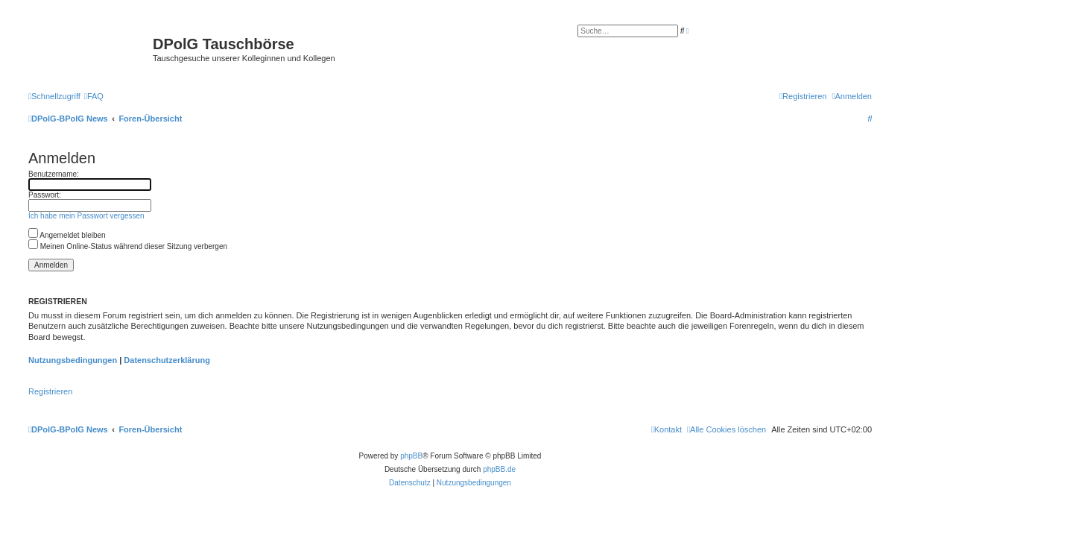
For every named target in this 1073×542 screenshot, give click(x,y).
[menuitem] (94, 96)
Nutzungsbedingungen (72, 360)
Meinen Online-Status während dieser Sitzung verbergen (127, 246)
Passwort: (44, 195)
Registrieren (50, 391)
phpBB (411, 456)
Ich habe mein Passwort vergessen (86, 216)
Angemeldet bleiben (67, 235)
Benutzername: (53, 174)
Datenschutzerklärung (167, 360)
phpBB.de (499, 469)
